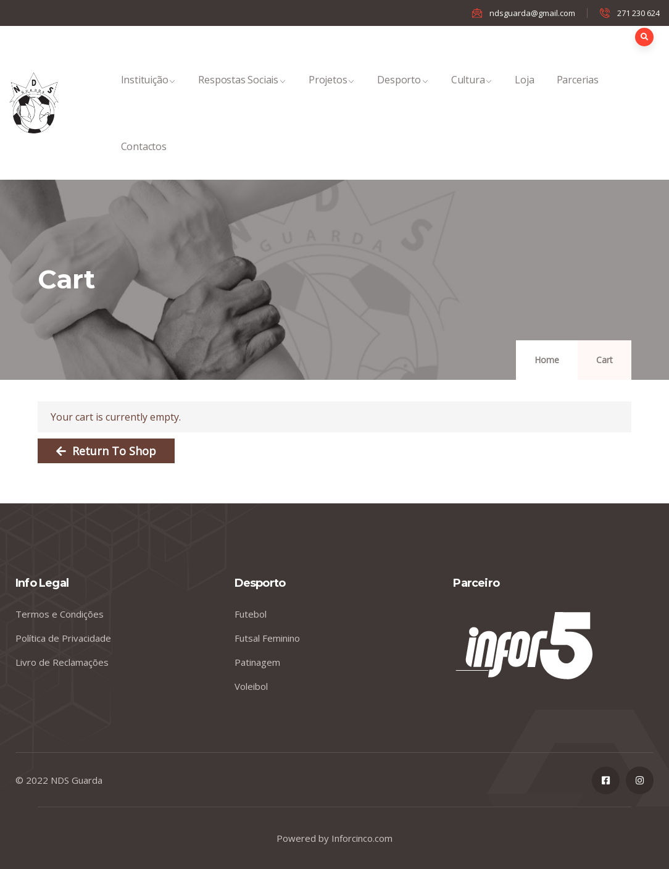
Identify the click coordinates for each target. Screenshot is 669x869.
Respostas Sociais (242, 93)
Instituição (149, 93)
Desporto (402, 93)
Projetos (332, 93)
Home (546, 360)
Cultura (472, 93)
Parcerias (578, 93)
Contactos (144, 160)
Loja (524, 93)
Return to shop (112, 450)
